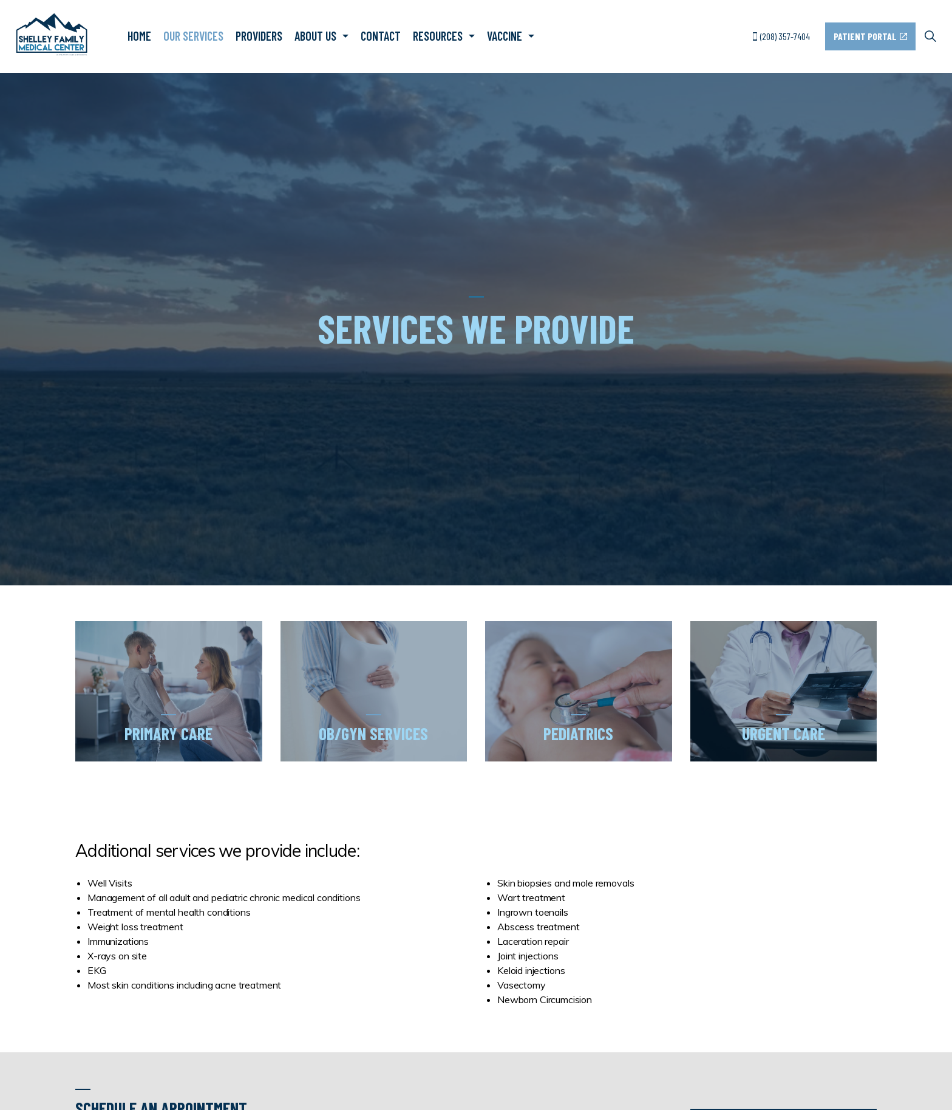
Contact (381, 36)
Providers (259, 36)
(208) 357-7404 (781, 36)
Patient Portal (870, 36)
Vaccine (504, 36)
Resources (438, 36)
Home (139, 36)
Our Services (193, 36)
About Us (315, 36)
